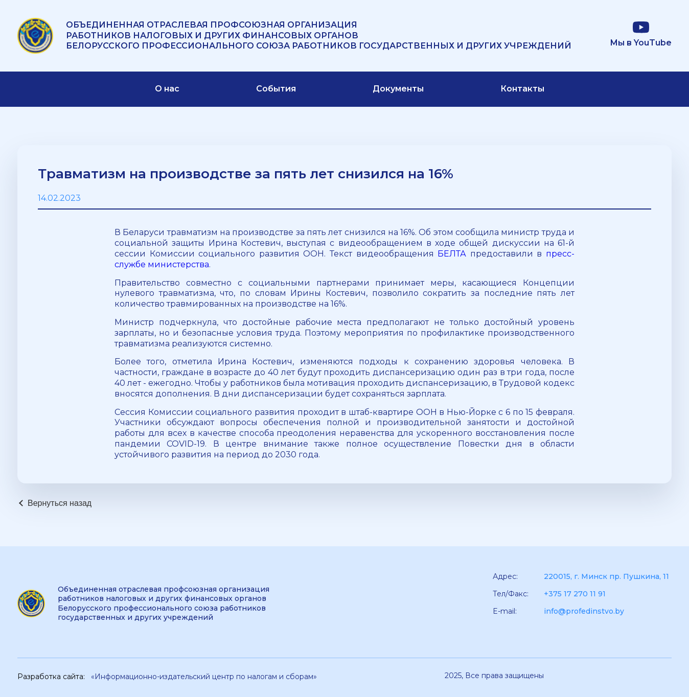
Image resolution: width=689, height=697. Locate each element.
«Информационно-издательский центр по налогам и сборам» (204, 676)
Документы (398, 89)
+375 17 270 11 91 (575, 593)
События (276, 89)
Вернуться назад (59, 503)
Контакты (522, 89)
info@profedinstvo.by (584, 611)
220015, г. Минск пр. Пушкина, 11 (606, 576)
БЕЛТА (452, 254)
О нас (167, 89)
